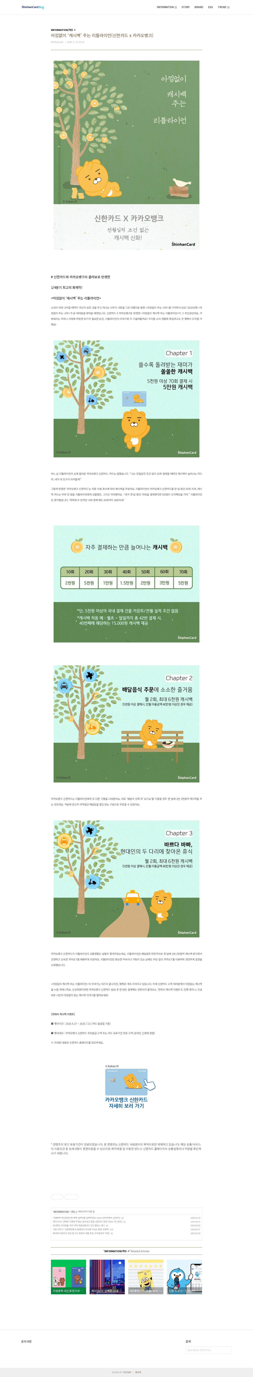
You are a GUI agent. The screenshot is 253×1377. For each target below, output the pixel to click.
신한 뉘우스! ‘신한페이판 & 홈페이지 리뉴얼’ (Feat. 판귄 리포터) (81, 1229)
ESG (210, 7)
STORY (186, 7)
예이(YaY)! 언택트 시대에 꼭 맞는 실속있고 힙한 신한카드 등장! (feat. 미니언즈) (87, 1221)
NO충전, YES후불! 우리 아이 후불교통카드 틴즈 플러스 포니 (79, 1225)
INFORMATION (167, 7)
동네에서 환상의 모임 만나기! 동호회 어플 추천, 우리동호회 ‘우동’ (81, 1233)
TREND (223, 7)
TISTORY (127, 1372)
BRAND (198, 7)
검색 (228, 1350)
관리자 (138, 1372)
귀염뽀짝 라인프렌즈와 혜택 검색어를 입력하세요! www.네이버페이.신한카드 (87, 1217)
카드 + (74, 1211)
